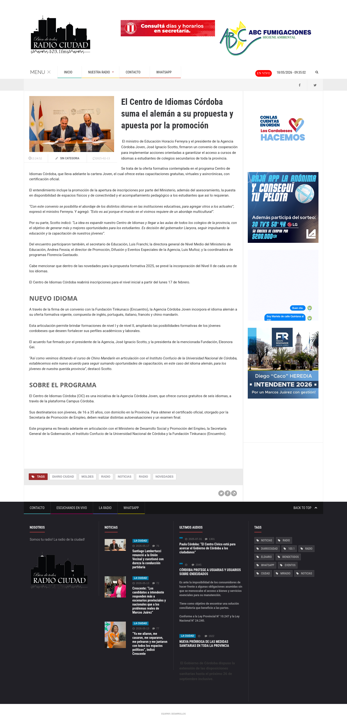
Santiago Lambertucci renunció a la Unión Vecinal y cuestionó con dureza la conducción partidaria (148, 559)
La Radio (105, 508)
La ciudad (140, 540)
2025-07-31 (193, 539)
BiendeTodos (290, 557)
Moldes (88, 476)
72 (155, 583)
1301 (210, 539)
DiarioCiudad (269, 548)
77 (155, 628)
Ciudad (265, 573)
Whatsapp (131, 508)
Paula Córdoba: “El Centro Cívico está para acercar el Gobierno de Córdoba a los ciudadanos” (207, 548)
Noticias (124, 476)
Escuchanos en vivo (72, 508)
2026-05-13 (140, 583)
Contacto (37, 508)
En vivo (263, 73)
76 (155, 546)
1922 (209, 636)
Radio (105, 476)
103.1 (291, 548)
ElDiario (266, 557)
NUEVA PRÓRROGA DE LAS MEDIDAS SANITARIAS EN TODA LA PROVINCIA (204, 644)
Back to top (305, 508)
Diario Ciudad (63, 476)
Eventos (290, 565)
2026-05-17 (140, 546)
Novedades (165, 476)
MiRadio (285, 573)
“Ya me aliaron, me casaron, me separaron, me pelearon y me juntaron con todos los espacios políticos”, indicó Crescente (149, 644)
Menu (40, 72)
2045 (196, 565)
